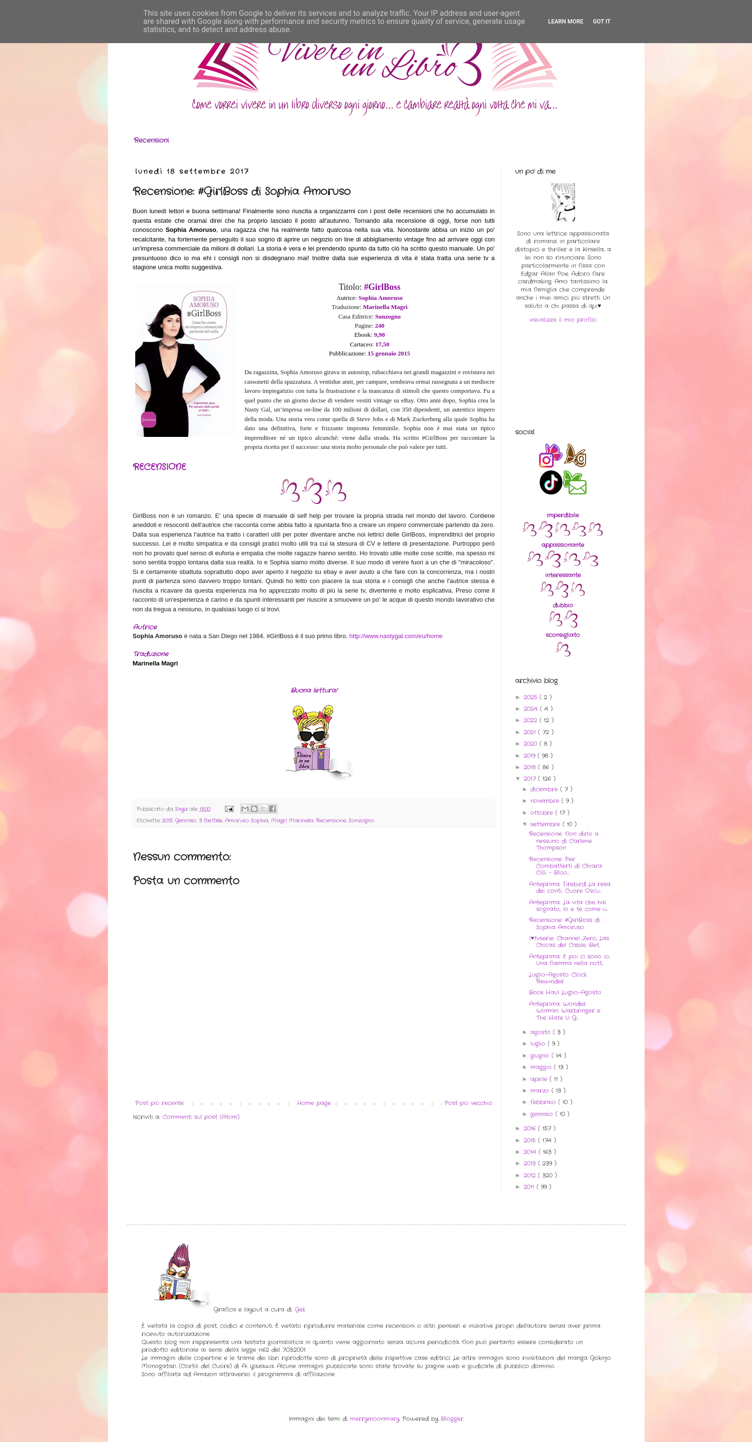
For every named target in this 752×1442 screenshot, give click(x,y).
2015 (531, 1140)
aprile (540, 1079)
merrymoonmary (375, 1419)
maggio (542, 1067)
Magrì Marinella (292, 820)
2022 (532, 720)
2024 (532, 709)
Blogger (452, 1419)
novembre (546, 801)
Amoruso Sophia (246, 820)
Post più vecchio (469, 1103)
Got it (602, 21)
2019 (531, 756)
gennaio (542, 1114)
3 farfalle (210, 820)
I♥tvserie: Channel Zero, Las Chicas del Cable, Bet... (569, 941)
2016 (531, 1128)
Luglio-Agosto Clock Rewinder (558, 978)
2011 (530, 1187)
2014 (531, 1152)
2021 (531, 732)
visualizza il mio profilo (563, 320)
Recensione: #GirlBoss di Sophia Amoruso (564, 923)
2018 (531, 767)
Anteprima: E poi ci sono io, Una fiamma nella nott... (569, 959)
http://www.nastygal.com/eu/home (395, 636)
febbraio (544, 1102)
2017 (531, 779)
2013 (531, 1163)
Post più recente (159, 1103)
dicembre (545, 789)
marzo (541, 1091)
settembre (546, 824)
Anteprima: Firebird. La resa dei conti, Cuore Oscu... (570, 887)
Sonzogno (361, 820)
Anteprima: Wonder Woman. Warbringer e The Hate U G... (564, 1011)
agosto (541, 1032)
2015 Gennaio (179, 820)
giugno (541, 1056)
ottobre (542, 813)
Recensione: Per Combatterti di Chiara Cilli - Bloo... (565, 866)
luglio (539, 1044)
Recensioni (151, 140)
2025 (532, 697)
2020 (532, 744)
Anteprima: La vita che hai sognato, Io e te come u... (568, 905)
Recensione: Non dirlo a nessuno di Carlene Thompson (564, 841)
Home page (314, 1103)
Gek (299, 1309)
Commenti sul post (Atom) (201, 1117)
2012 (531, 1175)
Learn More (566, 21)
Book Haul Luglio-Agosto (565, 992)
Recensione (331, 820)
